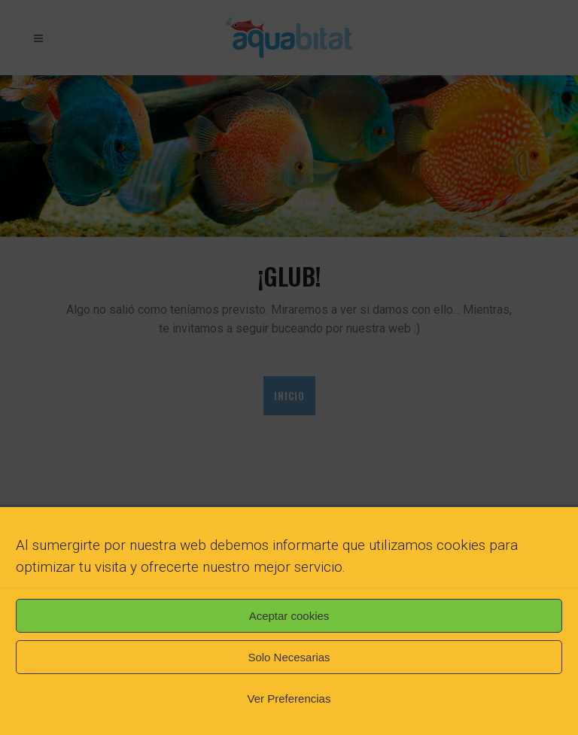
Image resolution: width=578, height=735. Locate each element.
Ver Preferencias (289, 698)
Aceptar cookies (289, 615)
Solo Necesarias (289, 657)
